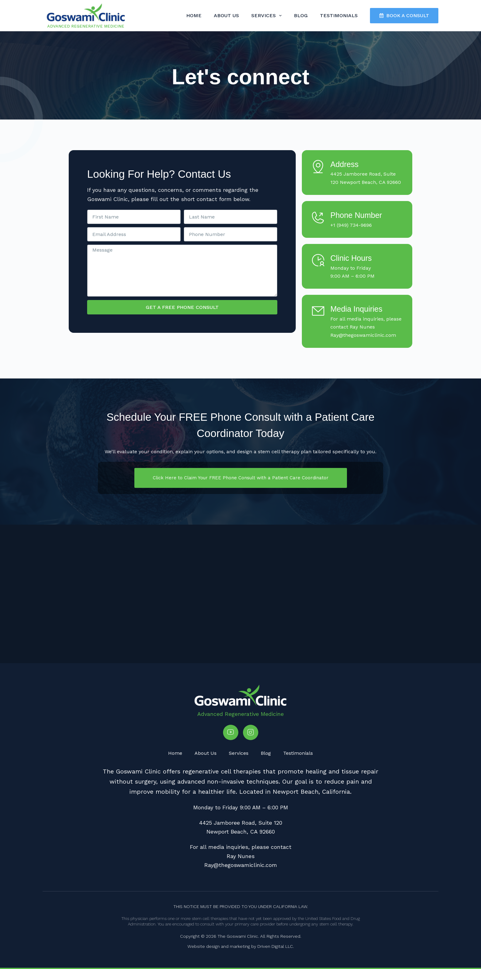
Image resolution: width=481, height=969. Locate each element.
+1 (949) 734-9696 (351, 225)
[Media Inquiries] (318, 311)
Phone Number (356, 215)
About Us (226, 15)
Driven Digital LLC (275, 946)
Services (267, 15)
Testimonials (339, 15)
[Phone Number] (318, 217)
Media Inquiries (356, 309)
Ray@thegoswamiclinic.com (363, 335)
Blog (301, 15)
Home (194, 15)
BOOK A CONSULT (404, 15)
